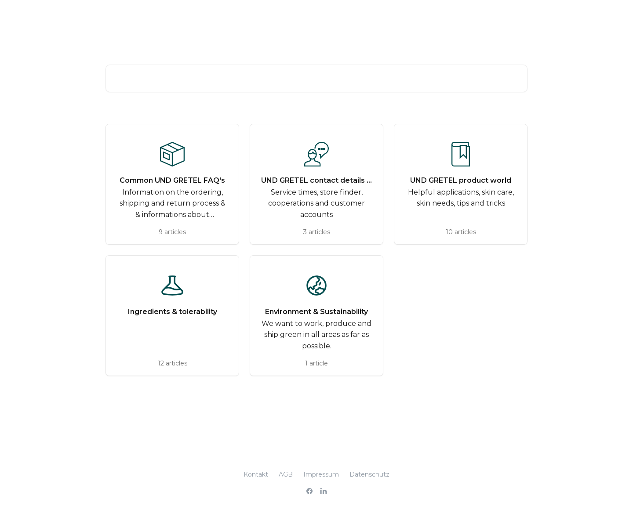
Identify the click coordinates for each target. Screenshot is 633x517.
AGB (286, 474)
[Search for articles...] (317, 78)
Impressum (321, 474)
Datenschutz (369, 474)
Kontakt (256, 474)
